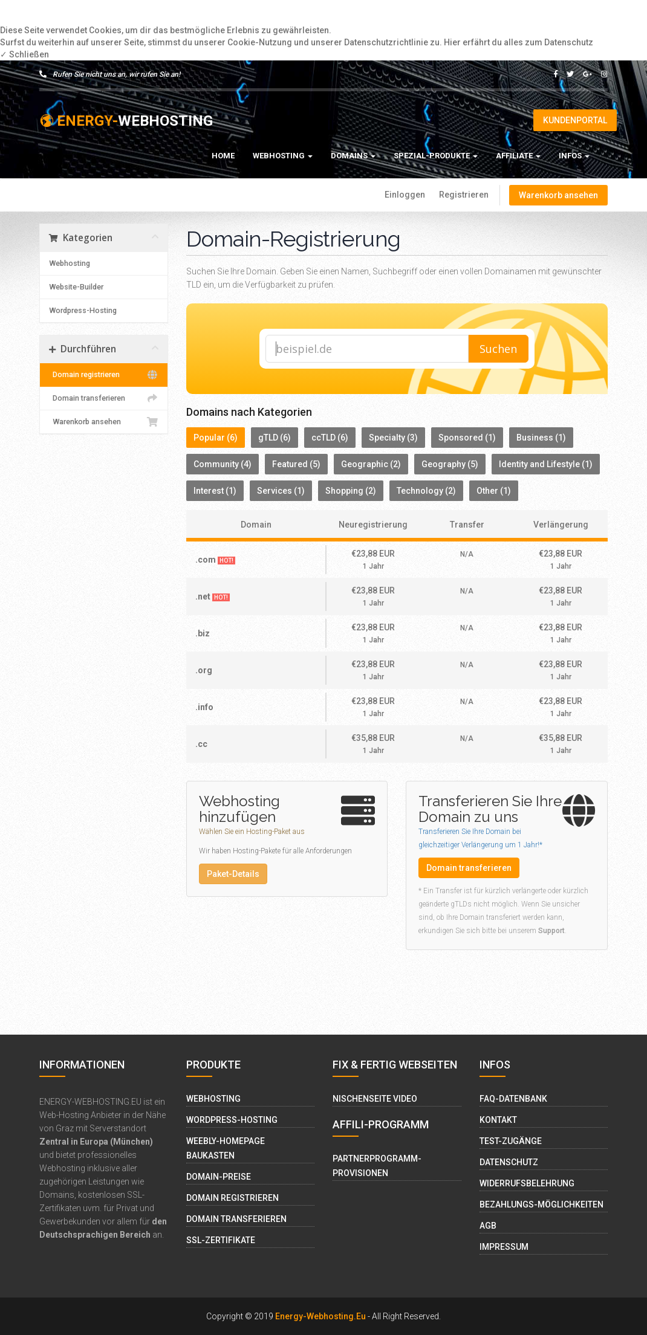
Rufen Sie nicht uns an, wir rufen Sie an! (109, 74)
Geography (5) (449, 464)
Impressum (504, 1247)
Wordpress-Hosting (83, 310)
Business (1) (541, 437)
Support (551, 930)
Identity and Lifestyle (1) (546, 464)
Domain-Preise (218, 1176)
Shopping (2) (350, 491)
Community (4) (222, 464)
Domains (353, 155)
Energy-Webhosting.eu (320, 1316)
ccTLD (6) (329, 437)
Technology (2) (426, 491)
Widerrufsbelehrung (527, 1183)
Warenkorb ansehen (558, 195)
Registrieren (464, 194)
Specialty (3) (393, 437)
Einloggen (405, 194)
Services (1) (281, 491)
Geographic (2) (371, 464)
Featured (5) (296, 464)
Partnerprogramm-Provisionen (377, 1166)
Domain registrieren (103, 374)
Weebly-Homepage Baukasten (225, 1148)
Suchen (498, 348)
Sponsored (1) (467, 437)
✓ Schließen (24, 54)
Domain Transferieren (236, 1219)
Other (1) (493, 491)
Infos (574, 155)
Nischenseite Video (375, 1099)
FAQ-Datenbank (513, 1099)
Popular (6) (215, 437)
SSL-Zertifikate (220, 1240)
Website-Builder (76, 286)
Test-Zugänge (511, 1141)
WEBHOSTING (126, 120)
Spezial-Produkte (436, 155)
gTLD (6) (274, 437)
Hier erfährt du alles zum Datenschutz (518, 42)
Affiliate (518, 155)
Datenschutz (509, 1162)
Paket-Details (233, 874)
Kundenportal (575, 120)
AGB (488, 1225)
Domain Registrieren (232, 1198)
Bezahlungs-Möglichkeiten (541, 1204)
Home (223, 155)
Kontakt (498, 1120)
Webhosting (283, 155)
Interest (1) (214, 491)
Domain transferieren (103, 398)
